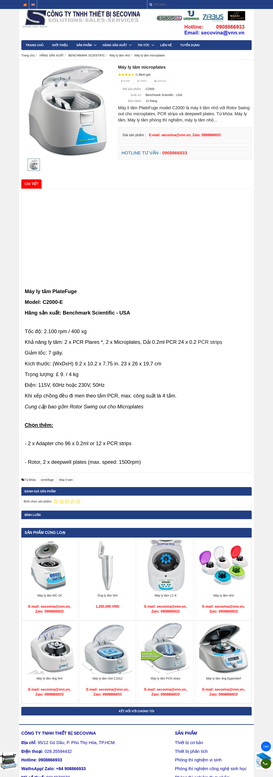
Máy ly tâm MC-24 (49, 595)
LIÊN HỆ (166, 45)
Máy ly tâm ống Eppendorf (223, 678)
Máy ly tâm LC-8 (165, 595)
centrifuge (47, 480)
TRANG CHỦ (35, 45)
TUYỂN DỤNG (190, 45)
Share (125, 81)
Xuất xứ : (137, 95)
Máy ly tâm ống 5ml (49, 678)
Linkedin (160, 81)
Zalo (266, 746)
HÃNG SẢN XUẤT (115, 45)
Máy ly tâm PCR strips (165, 678)
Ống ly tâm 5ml (107, 595)
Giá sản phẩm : (134, 135)
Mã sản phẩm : (133, 89)
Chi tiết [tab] (31, 184)
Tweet (142, 81)
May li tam (66, 480)
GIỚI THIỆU (60, 45)
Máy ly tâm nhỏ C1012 (107, 678)
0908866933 (174, 152)
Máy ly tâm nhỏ (223, 595)
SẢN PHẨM (84, 45)
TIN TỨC (144, 45)
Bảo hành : (135, 101)
